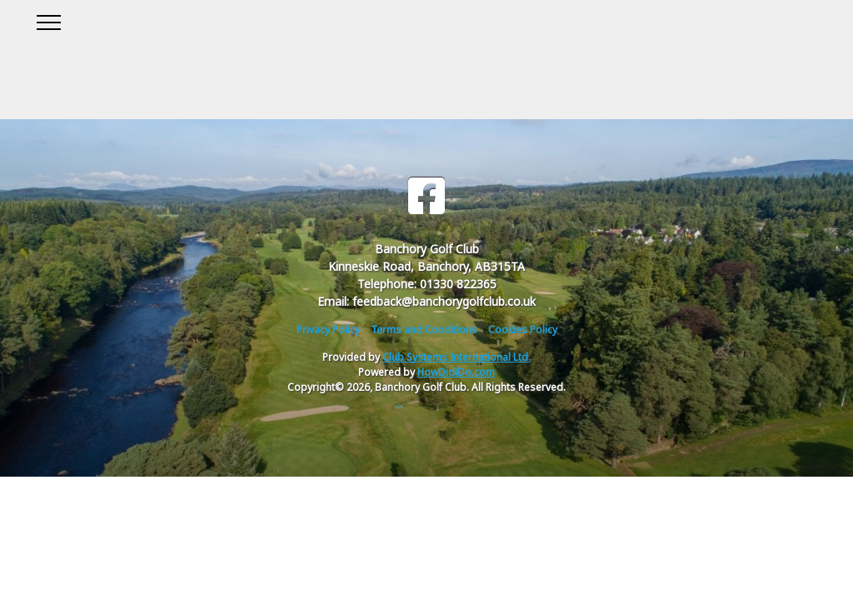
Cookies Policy (522, 329)
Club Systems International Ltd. (456, 357)
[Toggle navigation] (48, 20)
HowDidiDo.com (456, 372)
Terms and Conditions (424, 329)
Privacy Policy (328, 329)
